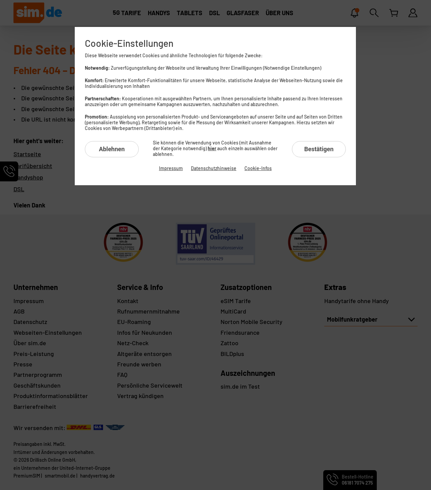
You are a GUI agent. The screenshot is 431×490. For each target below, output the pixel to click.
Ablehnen (112, 149)
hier (212, 148)
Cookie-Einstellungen (129, 43)
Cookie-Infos (258, 168)
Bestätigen (318, 149)
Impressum (171, 168)
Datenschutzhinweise (213, 168)
